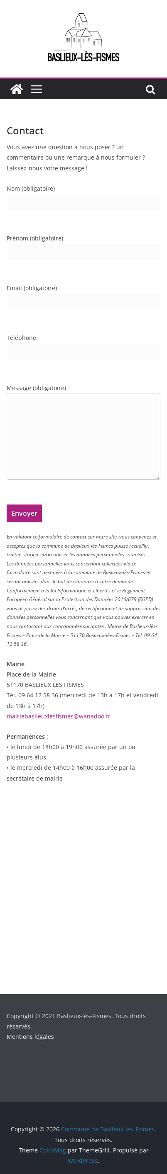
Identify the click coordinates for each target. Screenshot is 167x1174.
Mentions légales (30, 1037)
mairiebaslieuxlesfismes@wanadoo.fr (59, 716)
